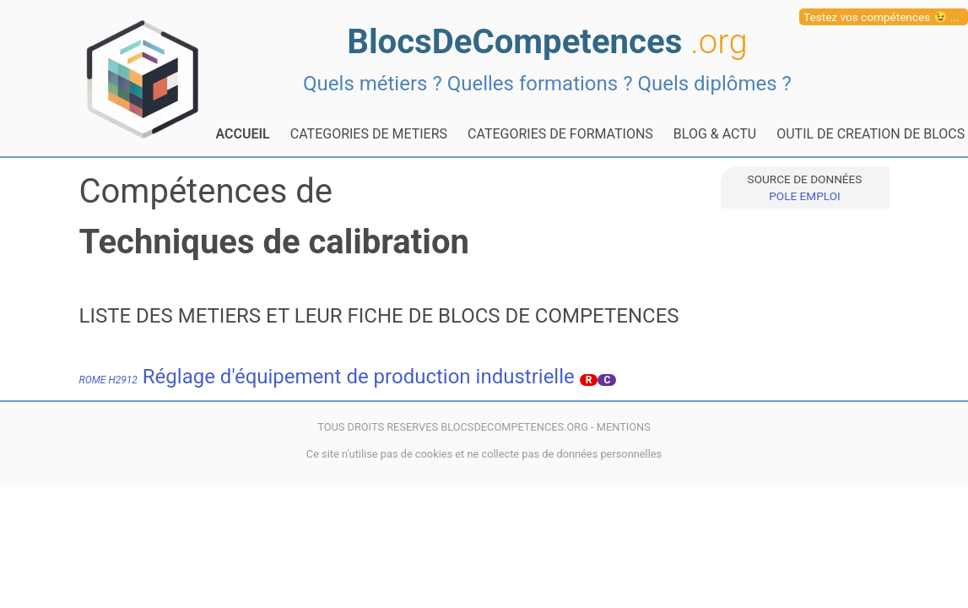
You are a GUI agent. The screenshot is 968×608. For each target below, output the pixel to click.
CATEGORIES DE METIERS (368, 134)
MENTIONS (624, 427)
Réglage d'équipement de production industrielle (327, 376)
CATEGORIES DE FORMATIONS (560, 134)
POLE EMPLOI (804, 196)
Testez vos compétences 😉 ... (881, 17)
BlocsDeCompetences (547, 42)
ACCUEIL (243, 134)
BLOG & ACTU (714, 134)
